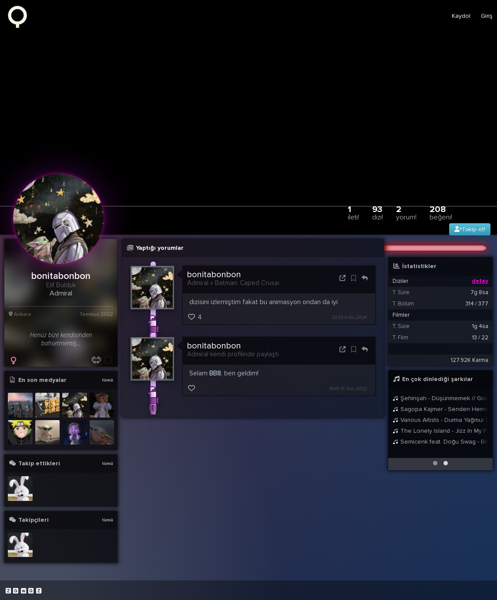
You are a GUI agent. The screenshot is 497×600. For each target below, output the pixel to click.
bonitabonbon (214, 274)
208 (441, 212)
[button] (435, 463)
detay (480, 281)
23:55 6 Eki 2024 (349, 317)
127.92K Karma (469, 360)
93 (377, 212)
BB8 (215, 373)
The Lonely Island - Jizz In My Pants (440, 430)
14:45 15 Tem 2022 (347, 388)
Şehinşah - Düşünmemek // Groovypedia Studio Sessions (440, 398)
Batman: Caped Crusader (251, 283)
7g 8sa (479, 292)
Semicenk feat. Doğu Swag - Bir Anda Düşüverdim (440, 441)
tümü (107, 380)
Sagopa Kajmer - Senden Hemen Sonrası (440, 409)
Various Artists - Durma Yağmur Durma (440, 420)
